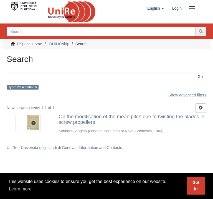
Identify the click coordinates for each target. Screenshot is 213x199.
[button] (155, 8)
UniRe (12, 147)
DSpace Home (29, 44)
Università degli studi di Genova (48, 147)
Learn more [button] (20, 189)
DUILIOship (59, 44)
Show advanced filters (187, 95)
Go (200, 76)
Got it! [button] (195, 185)
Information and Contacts (100, 147)
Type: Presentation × (22, 87)
